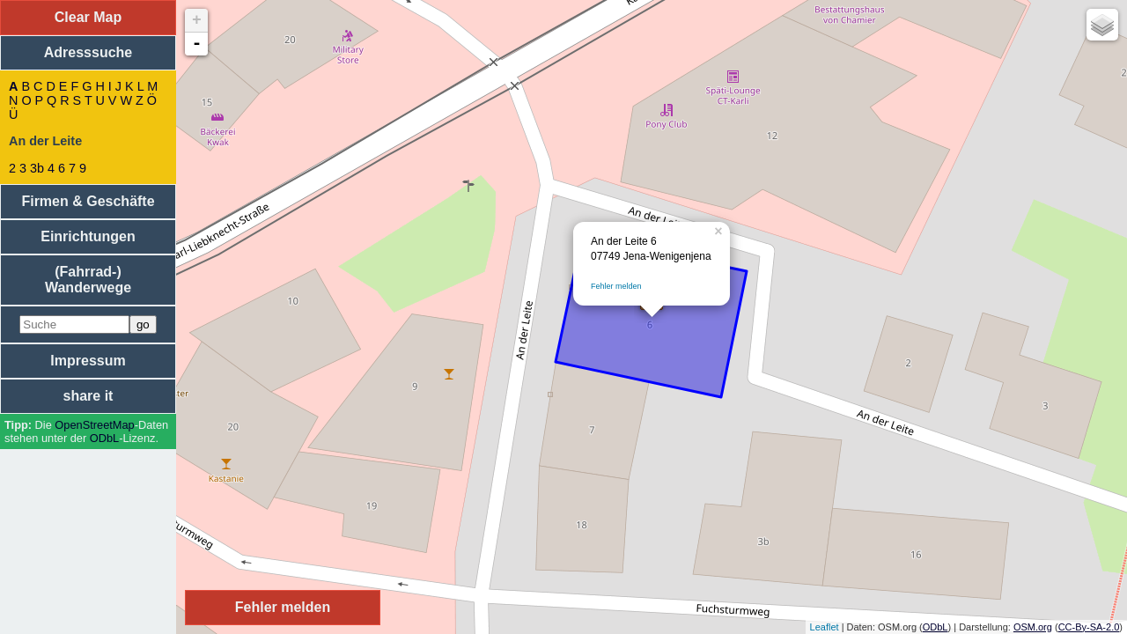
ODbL (104, 438)
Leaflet (824, 627)
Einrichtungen (88, 236)
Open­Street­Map (94, 424)
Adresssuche (88, 52)
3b (37, 168)
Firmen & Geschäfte (87, 201)
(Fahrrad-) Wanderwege (88, 279)
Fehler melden (616, 286)
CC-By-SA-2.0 (1089, 627)
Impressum (87, 360)
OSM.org (1032, 627)
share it (88, 395)
